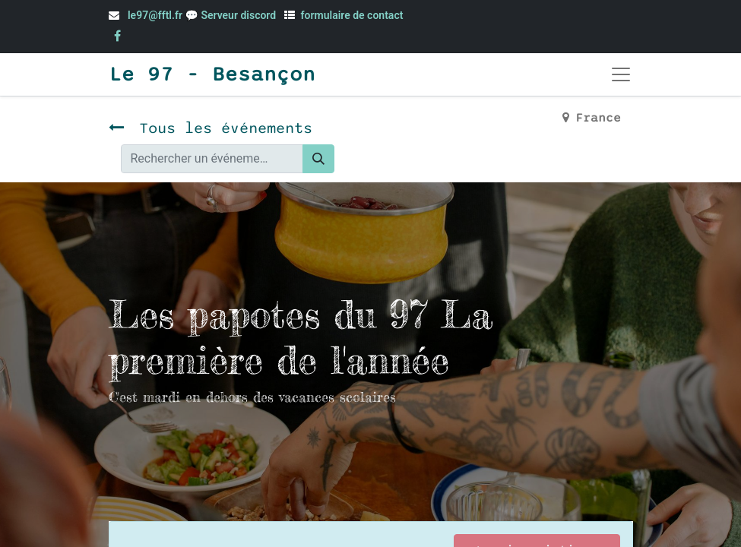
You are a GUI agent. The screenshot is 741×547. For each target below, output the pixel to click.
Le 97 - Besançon (212, 74)
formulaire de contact (352, 15)
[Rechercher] (318, 158)
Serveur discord (239, 15)
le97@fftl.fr (155, 15)
